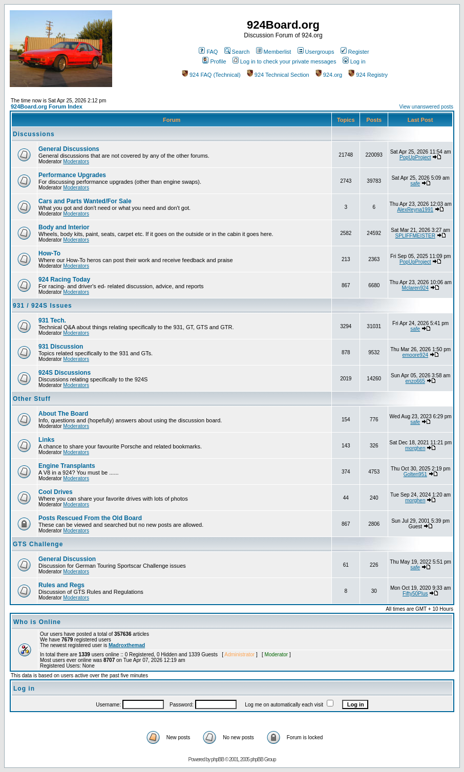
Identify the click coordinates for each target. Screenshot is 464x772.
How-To (49, 253)
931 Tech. (52, 320)
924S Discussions (64, 372)
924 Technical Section (278, 75)
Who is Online (37, 622)
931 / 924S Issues (42, 305)
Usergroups (316, 52)
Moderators (76, 161)
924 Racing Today (64, 279)
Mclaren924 (415, 288)
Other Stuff (32, 398)
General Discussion (67, 559)
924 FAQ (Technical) (211, 75)
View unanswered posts (426, 107)
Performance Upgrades (72, 175)
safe (415, 183)
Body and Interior (63, 227)
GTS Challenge (38, 544)
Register (355, 52)
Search (237, 52)
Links (46, 439)
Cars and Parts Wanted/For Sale (85, 201)
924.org (328, 75)
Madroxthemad (127, 645)
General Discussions (68, 149)
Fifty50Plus (415, 593)
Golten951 (415, 474)
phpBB (217, 759)
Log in (354, 61)
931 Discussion (60, 346)
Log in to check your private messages (284, 61)
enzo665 (415, 381)
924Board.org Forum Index (46, 106)
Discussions (34, 134)
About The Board (63, 413)
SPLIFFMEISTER (415, 236)
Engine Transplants (66, 465)
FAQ (208, 52)
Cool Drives (55, 492)
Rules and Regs (61, 585)
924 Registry (368, 75)
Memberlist (273, 52)
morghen (415, 448)
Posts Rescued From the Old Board (90, 518)
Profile (214, 61)
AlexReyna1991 (415, 209)
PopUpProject (415, 157)
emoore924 (415, 355)
